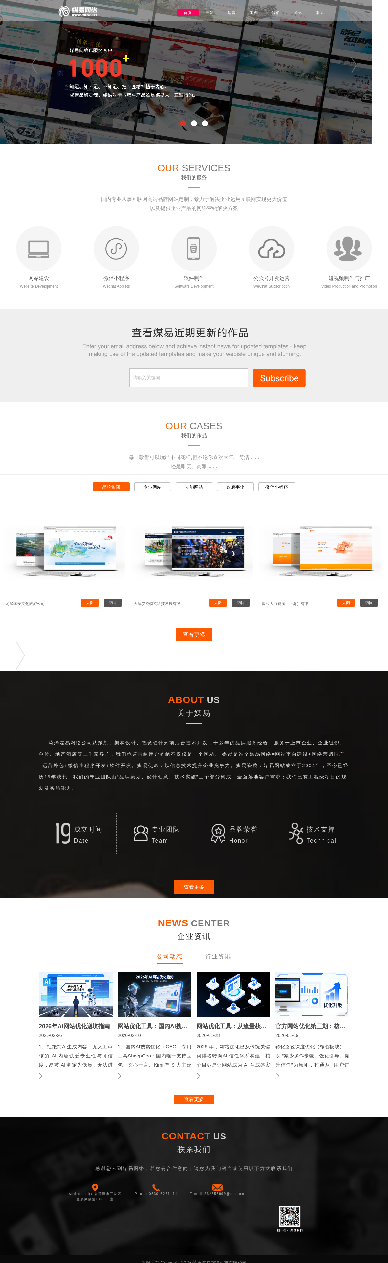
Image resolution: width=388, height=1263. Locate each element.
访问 (113, 602)
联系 (320, 13)
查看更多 (194, 635)
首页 (188, 13)
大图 (90, 602)
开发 (210, 13)
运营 (232, 13)
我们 (276, 13)
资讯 (298, 13)
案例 (254, 13)
